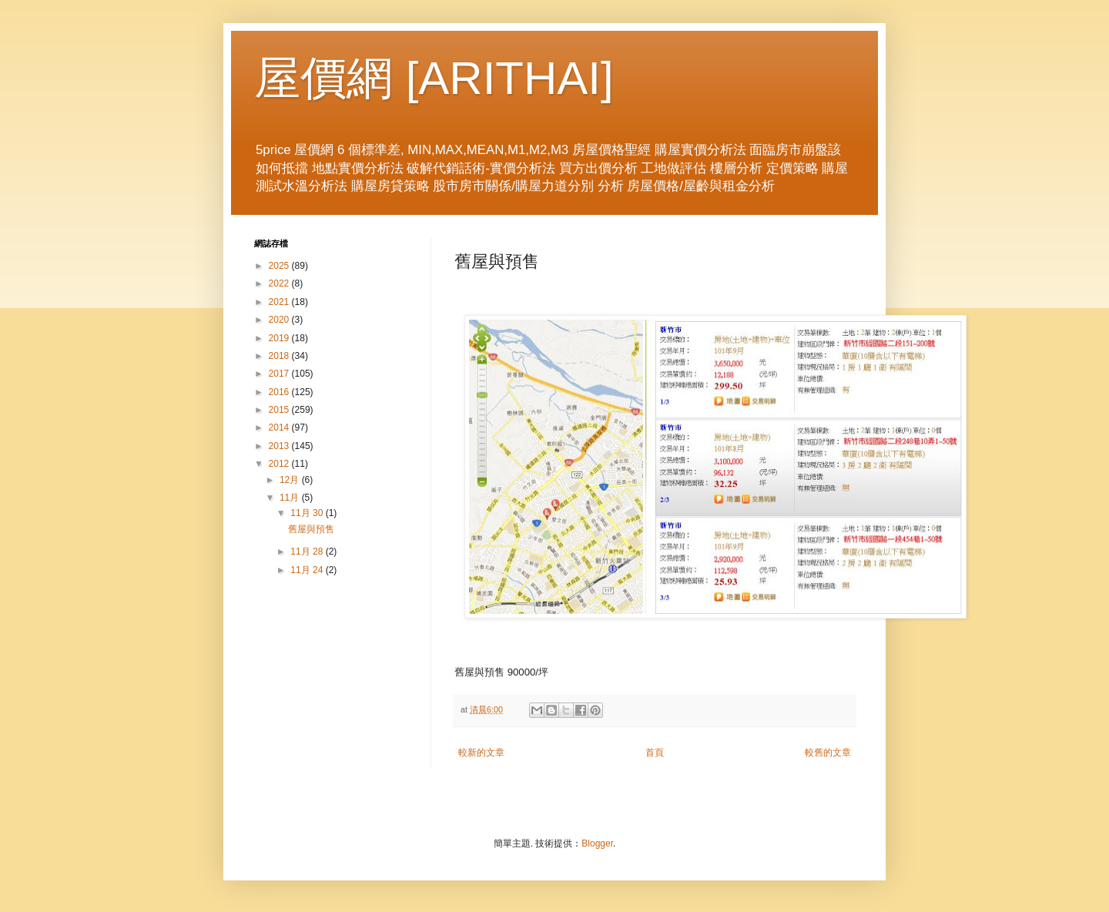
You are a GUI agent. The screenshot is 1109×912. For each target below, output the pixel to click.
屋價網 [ (336, 78)
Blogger (597, 843)
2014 (280, 427)
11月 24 (307, 570)
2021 (280, 302)
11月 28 (307, 551)
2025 (280, 265)
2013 (280, 446)
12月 (291, 479)
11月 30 (307, 513)
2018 (280, 355)
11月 (291, 497)
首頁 (654, 752)
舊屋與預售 (311, 529)
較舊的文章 (828, 752)
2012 (280, 463)
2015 (280, 409)
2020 (280, 319)
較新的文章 (481, 752)
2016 (280, 392)
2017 (280, 373)
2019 (280, 338)
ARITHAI (509, 78)
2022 (280, 283)
